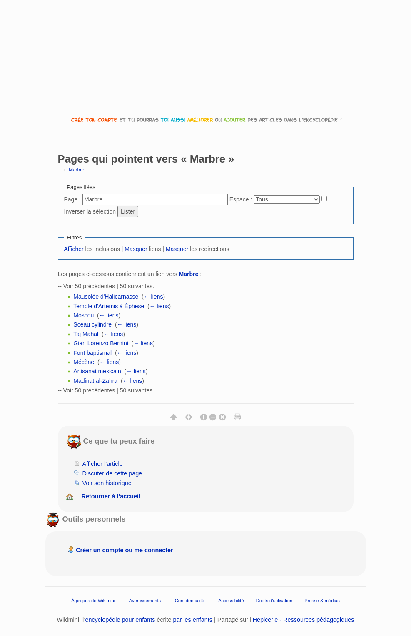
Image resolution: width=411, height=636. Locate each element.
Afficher (74, 249)
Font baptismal (92, 352)
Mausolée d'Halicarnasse (105, 296)
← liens (153, 296)
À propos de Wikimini (93, 600)
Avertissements (145, 600)
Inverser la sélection (90, 211)
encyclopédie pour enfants (120, 619)
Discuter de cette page (112, 473)
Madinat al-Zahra (95, 380)
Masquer (136, 249)
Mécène (83, 362)
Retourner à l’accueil (111, 496)
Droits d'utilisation (274, 600)
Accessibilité (231, 600)
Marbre (76, 169)
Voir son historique (106, 483)
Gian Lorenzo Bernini (100, 343)
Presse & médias (322, 600)
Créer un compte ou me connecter (124, 550)
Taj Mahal (85, 334)
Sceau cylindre (92, 324)
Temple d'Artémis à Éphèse (108, 306)
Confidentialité (189, 600)
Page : (72, 199)
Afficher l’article (102, 463)
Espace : (240, 199)
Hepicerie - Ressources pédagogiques (303, 619)
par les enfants (192, 619)
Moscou (83, 315)
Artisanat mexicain (97, 371)
